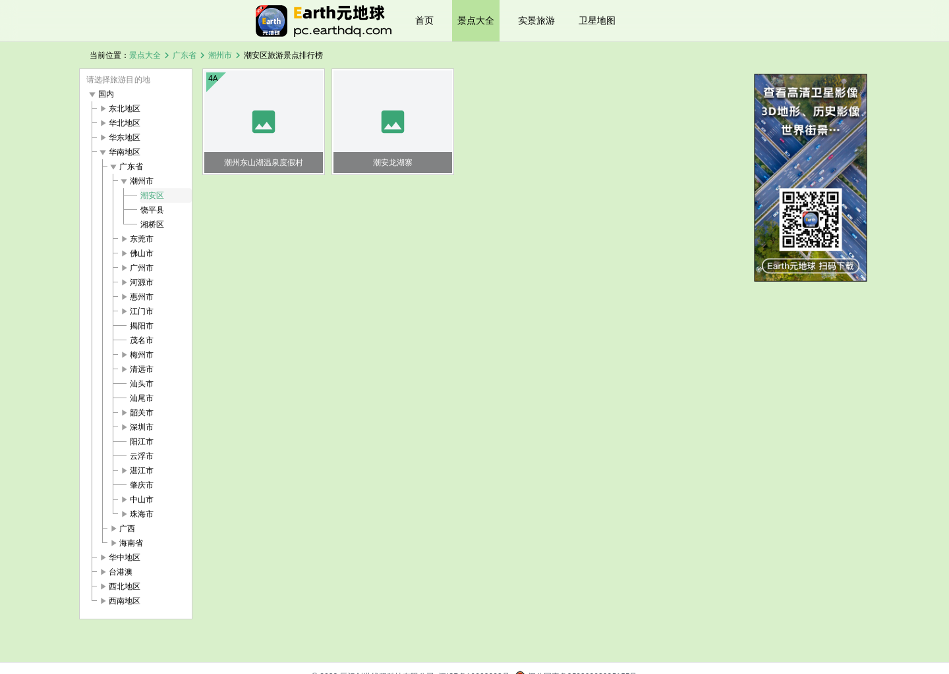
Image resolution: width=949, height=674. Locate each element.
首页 (424, 20)
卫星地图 (597, 20)
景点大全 (475, 20)
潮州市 (220, 55)
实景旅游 (536, 20)
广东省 (184, 55)
